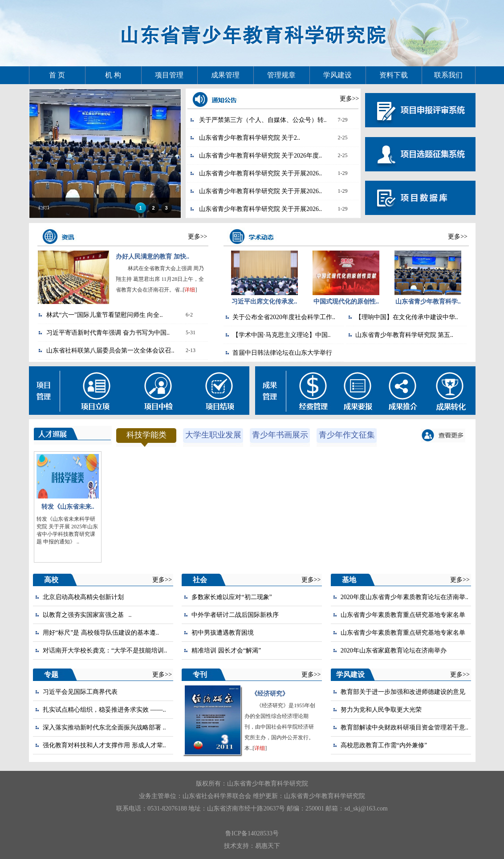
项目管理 (169, 75)
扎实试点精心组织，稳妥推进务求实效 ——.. (104, 709)
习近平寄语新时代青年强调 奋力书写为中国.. (108, 332)
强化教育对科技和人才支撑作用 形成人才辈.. (104, 745)
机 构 (113, 75)
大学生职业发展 (213, 434)
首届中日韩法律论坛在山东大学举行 (282, 352)
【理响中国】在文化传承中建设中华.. (406, 317)
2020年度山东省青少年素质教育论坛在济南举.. (404, 597)
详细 (189, 290)
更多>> (349, 98)
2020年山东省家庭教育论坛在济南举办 (394, 650)
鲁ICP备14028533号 (252, 833)
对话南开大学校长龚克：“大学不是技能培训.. (105, 650)
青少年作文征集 (347, 434)
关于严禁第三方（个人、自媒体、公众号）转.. (263, 120)
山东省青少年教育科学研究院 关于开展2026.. (260, 173)
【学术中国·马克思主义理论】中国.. (281, 335)
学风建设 (337, 75)
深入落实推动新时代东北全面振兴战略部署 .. (104, 727)
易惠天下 (267, 846)
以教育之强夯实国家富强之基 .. (87, 615)
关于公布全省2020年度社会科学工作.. (283, 317)
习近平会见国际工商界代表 (80, 692)
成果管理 (225, 75)
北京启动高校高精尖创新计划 (83, 597)
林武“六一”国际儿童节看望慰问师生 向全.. (104, 315)
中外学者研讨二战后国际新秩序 (235, 615)
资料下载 (393, 75)
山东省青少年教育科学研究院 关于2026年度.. (260, 155)
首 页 (57, 75)
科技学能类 (146, 434)
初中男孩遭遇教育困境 (222, 632)
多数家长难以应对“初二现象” (231, 597)
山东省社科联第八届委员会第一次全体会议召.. (110, 350)
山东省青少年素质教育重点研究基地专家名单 (403, 615)
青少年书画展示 (280, 434)
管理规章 (281, 75)
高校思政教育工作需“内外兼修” (384, 745)
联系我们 (448, 75)
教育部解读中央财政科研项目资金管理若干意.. (404, 727)
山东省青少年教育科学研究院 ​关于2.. (250, 137)
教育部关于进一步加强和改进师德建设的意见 (403, 692)
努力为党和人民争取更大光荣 (381, 709)
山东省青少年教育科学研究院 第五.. (404, 335)
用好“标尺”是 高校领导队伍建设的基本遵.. (101, 632)
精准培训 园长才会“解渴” (226, 650)
